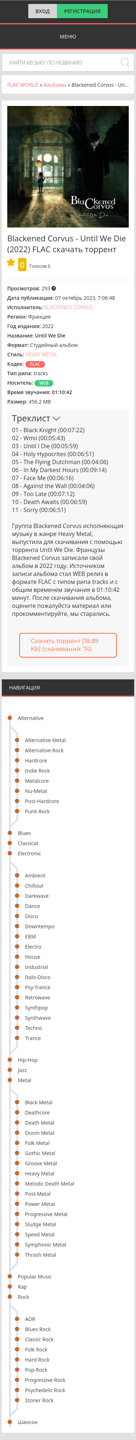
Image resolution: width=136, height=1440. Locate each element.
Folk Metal (37, 1143)
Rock (23, 1296)
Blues (24, 833)
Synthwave (38, 1017)
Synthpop (36, 1007)
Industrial (36, 967)
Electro (33, 946)
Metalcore (37, 780)
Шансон (28, 1422)
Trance (33, 1038)
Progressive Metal (46, 1214)
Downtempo (39, 926)
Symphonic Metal (45, 1244)
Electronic (29, 853)
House (32, 956)
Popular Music (34, 1276)
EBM (30, 936)
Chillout (34, 885)
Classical (28, 843)
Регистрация (82, 11)
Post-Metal (37, 1193)
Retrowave (37, 997)
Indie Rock (37, 770)
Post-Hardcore (42, 801)
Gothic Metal (40, 1153)
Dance (32, 906)
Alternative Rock (44, 750)
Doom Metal (39, 1132)
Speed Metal (39, 1234)
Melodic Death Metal (49, 1183)
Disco (31, 916)
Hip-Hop (28, 1059)
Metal (24, 1080)
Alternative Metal (45, 740)
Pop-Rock (36, 1369)
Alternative (31, 718)
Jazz (22, 1070)
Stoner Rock (39, 1400)
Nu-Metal (36, 791)
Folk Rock (36, 1349)
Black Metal (39, 1102)
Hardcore (36, 760)
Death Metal (39, 1122)
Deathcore (37, 1112)
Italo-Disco (37, 977)
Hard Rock (37, 1359)
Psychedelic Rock (45, 1390)
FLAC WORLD (22, 84)
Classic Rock (39, 1339)
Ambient (35, 875)
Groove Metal (41, 1163)
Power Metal (40, 1203)
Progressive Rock (45, 1379)
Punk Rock (37, 811)
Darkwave (37, 895)
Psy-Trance (37, 987)
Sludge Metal (40, 1224)
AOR (30, 1319)
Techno (33, 1027)
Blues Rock (38, 1329)
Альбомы (55, 84)
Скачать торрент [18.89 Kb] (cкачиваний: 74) (64, 645)
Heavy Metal (39, 1173)
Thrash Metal (40, 1254)
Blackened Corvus (68, 307)
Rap (22, 1286)
